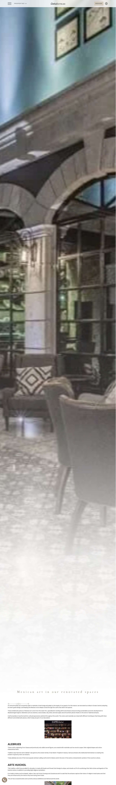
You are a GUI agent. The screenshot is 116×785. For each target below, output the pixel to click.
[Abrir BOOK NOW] (98, 4)
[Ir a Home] (58, 4)
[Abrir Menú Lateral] (9, 4)
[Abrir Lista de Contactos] (5, 780)
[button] (20, 3)
